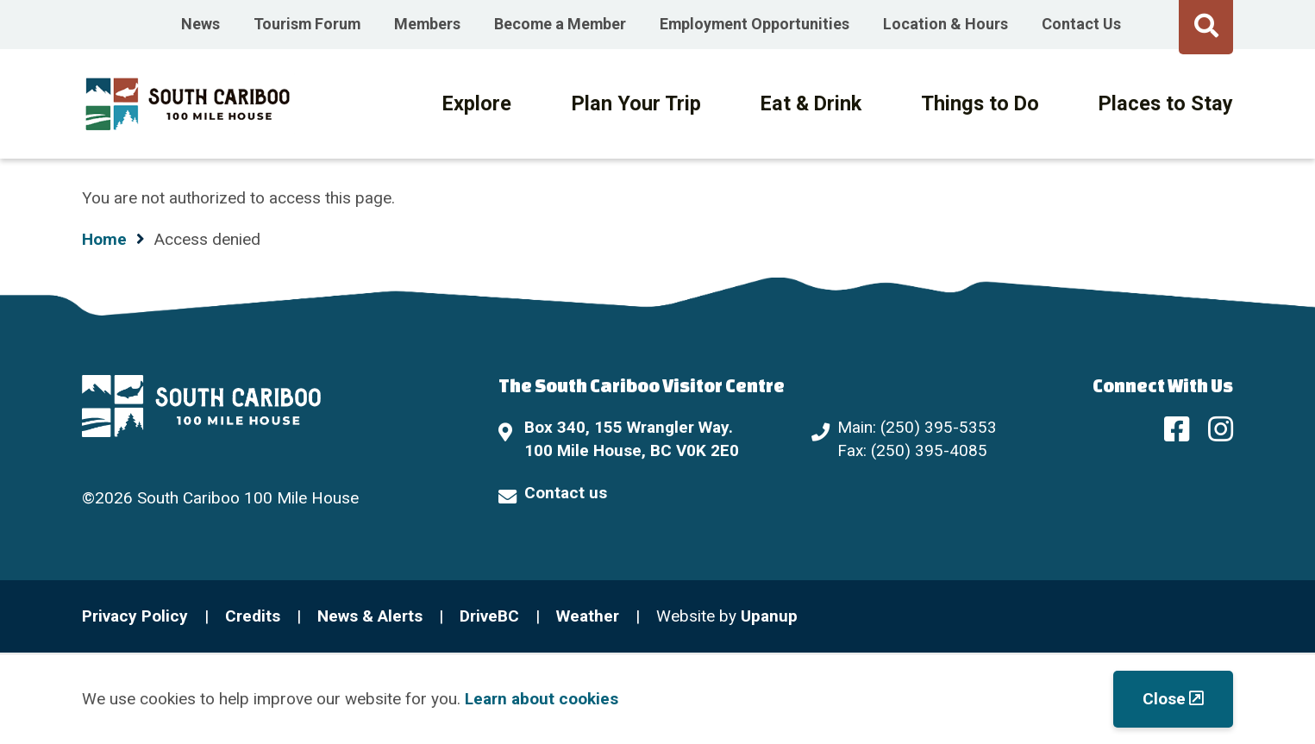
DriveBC (489, 616)
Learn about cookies (541, 699)
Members (427, 24)
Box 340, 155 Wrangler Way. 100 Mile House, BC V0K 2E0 (631, 438)
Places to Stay (1166, 103)
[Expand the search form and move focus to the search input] (1206, 24)
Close (1164, 699)
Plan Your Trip (636, 103)
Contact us (565, 493)
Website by (727, 616)
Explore (476, 103)
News (200, 24)
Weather (587, 616)
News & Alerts (370, 616)
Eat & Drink (811, 103)
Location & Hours (945, 24)
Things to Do (980, 103)
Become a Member (560, 24)
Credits (252, 616)
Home (104, 239)
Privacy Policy (135, 616)
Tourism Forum (307, 24)
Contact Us (1081, 24)
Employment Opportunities (754, 24)
